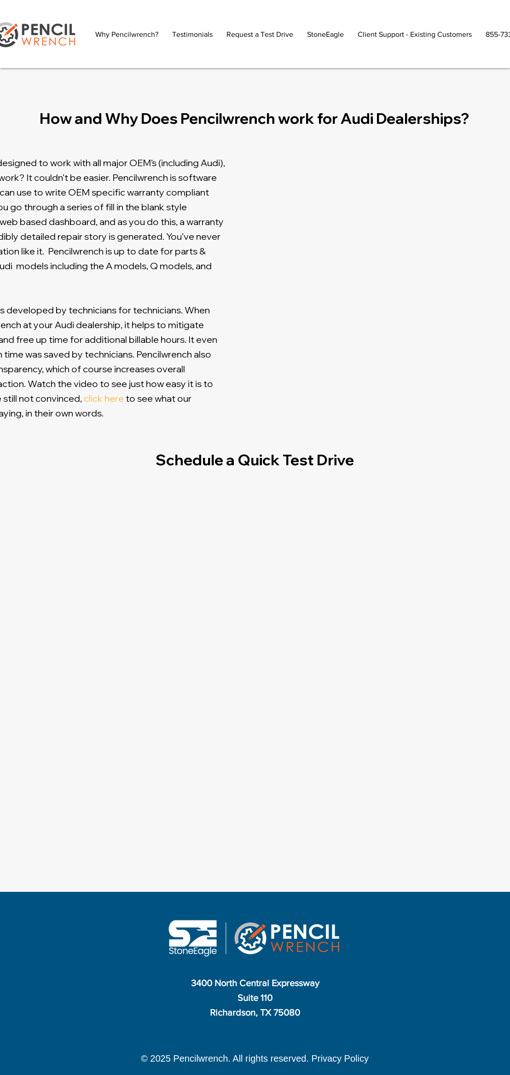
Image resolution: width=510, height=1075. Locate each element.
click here (104, 398)
